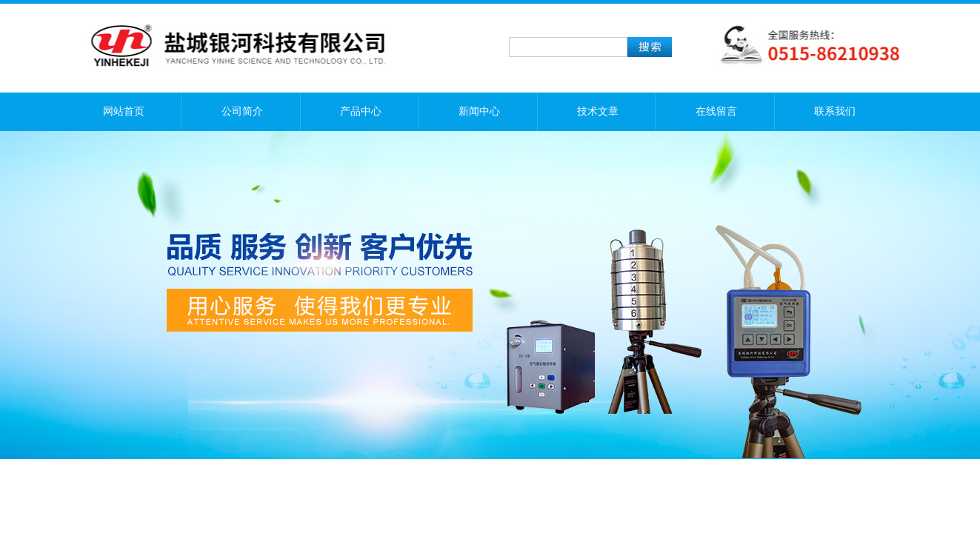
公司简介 (242, 111)
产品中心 (360, 111)
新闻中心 (479, 111)
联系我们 (835, 111)
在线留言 (716, 111)
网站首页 (123, 111)
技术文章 (598, 111)
